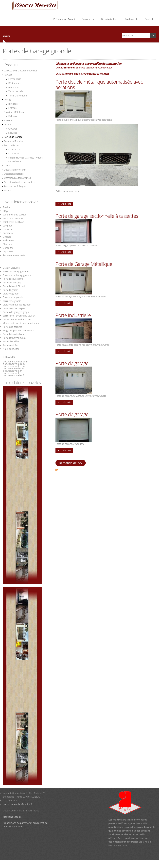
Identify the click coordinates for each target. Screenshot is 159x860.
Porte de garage (71, 363)
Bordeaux (8, 233)
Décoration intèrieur (15, 169)
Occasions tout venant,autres (19, 182)
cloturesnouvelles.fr (13, 368)
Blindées (13, 103)
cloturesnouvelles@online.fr (18, 804)
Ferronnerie (88, 19)
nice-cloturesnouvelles (23, 382)
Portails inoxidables (13, 334)
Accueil (6, 36)
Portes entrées (10, 345)
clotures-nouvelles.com (15, 361)
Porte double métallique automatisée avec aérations (99, 84)
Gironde (7, 236)
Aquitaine (8, 251)
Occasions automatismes (17, 177)
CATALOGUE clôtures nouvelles (20, 70)
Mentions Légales (12, 816)
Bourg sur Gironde (13, 218)
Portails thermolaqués (15, 337)
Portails (8, 74)
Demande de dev (70, 463)
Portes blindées (11, 341)
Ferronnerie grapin (13, 297)
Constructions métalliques (17, 319)
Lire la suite (65, 203)
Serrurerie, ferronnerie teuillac (19, 315)
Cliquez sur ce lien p (67, 64)
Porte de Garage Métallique (83, 264)
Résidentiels (14, 83)
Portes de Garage (13, 136)
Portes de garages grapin (16, 312)
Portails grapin (10, 289)
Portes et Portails (12, 282)
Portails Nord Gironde (14, 286)
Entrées (12, 107)
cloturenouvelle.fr (12, 370)
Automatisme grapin (14, 308)
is (86, 463)
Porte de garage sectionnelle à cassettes (96, 215)
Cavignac (7, 225)
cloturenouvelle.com (14, 363)
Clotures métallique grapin (17, 304)
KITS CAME (14, 149)
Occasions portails (14, 173)
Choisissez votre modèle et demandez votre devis (82, 73)
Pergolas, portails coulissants (18, 330)
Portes (7, 99)
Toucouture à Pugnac (15, 186)
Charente (8, 244)
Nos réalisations (109, 19)
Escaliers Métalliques (15, 112)
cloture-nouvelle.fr (13, 373)
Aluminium (14, 87)
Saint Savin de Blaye (13, 222)
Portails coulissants (13, 278)
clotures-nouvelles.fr (14, 375)
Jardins (7, 124)
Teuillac (7, 207)
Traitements (131, 19)
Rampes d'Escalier (13, 141)
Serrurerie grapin (12, 301)
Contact (149, 19)
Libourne (8, 229)
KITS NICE (13, 153)
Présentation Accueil (64, 19)
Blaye (6, 210)
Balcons (8, 120)
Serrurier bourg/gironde (16, 271)
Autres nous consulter (14, 255)
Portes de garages (12, 326)
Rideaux (12, 116)
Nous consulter (11, 348)
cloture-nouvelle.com (14, 366)
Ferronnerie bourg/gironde (17, 275)
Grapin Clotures (11, 267)
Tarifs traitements (18, 95)
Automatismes (11, 145)
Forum (7, 190)
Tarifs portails (15, 91)
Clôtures (13, 128)
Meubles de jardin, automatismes (21, 323)
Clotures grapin (11, 293)
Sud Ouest (8, 240)
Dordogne (8, 247)
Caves (7, 165)
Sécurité (12, 132)
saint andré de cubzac (14, 214)
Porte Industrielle (73, 315)
